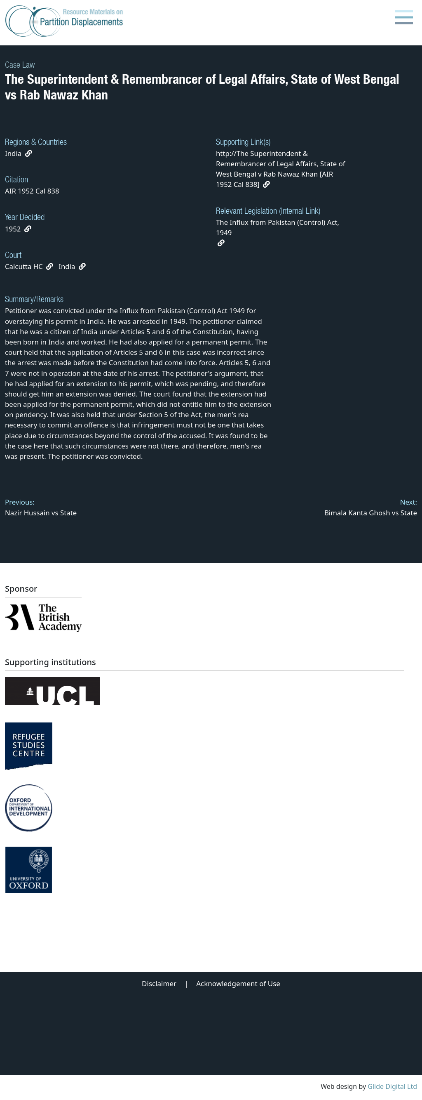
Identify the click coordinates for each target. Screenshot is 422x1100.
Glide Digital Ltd (392, 1086)
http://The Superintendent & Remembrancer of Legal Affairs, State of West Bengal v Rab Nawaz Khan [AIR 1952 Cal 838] (280, 169)
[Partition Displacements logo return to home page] (66, 21)
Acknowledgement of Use (238, 983)
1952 (13, 229)
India (13, 153)
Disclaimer (159, 983)
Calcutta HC (24, 266)
